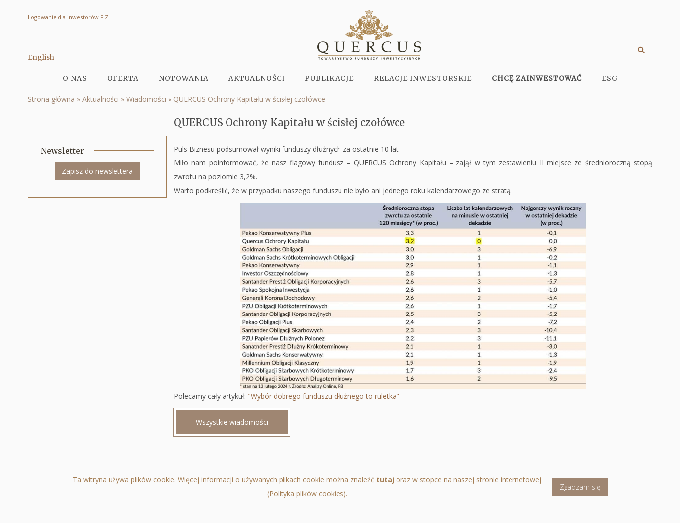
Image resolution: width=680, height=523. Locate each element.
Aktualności (256, 78)
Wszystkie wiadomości (232, 422)
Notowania (184, 78)
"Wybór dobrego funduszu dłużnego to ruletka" (323, 396)
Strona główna (51, 99)
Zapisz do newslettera (97, 171)
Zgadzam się (580, 487)
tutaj (385, 479)
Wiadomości (146, 99)
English (41, 57)
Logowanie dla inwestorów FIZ (68, 17)
